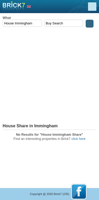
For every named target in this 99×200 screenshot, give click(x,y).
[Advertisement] (49, 75)
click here (78, 139)
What (7, 18)
